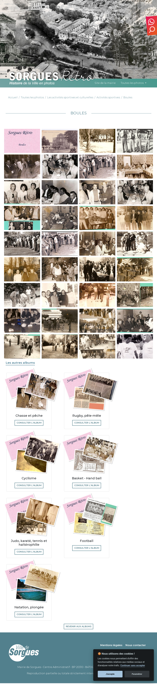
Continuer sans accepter (132, 665)
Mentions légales (111, 646)
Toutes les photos (132, 82)
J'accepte (110, 674)
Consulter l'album (29, 422)
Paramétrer (137, 674)
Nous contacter (136, 646)
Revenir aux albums (78, 627)
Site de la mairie (105, 82)
